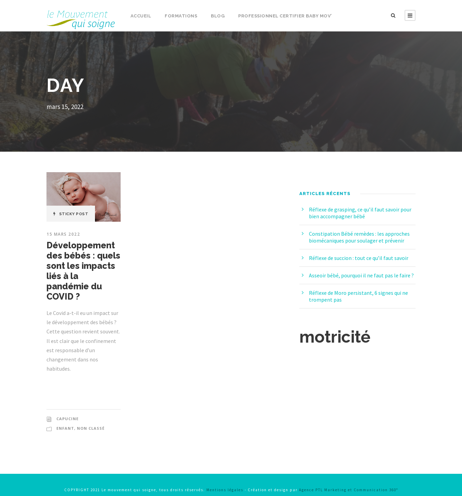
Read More (72, 383)
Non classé (90, 418)
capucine (67, 409)
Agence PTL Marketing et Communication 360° (357, 480)
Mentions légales (225, 480)
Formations (180, 15)
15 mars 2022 (63, 234)
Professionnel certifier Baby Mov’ (284, 15)
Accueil (140, 15)
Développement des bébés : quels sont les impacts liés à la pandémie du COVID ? (83, 265)
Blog (216, 15)
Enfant (64, 418)
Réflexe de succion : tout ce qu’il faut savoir (361, 258)
